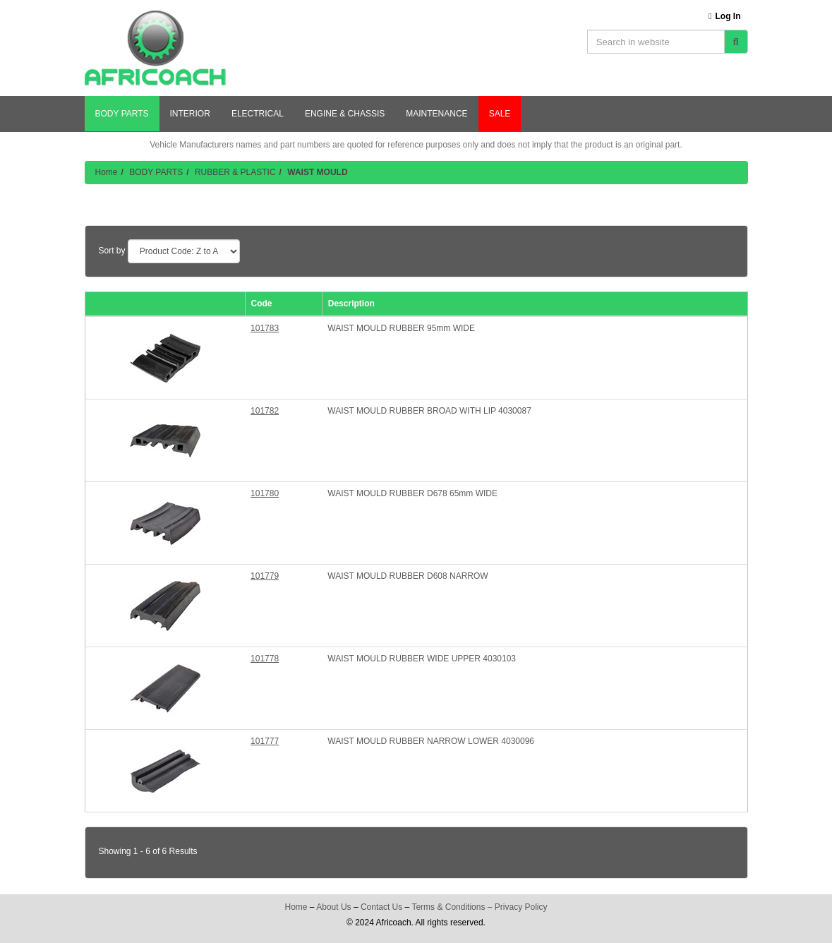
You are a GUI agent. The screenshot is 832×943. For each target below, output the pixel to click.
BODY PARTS (122, 114)
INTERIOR (190, 114)
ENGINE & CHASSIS (345, 114)
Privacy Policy (521, 907)
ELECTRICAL (257, 114)
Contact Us (381, 907)
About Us (333, 907)
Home (106, 172)
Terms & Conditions (448, 907)
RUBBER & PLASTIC (235, 172)
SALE (500, 114)
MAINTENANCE (436, 114)
